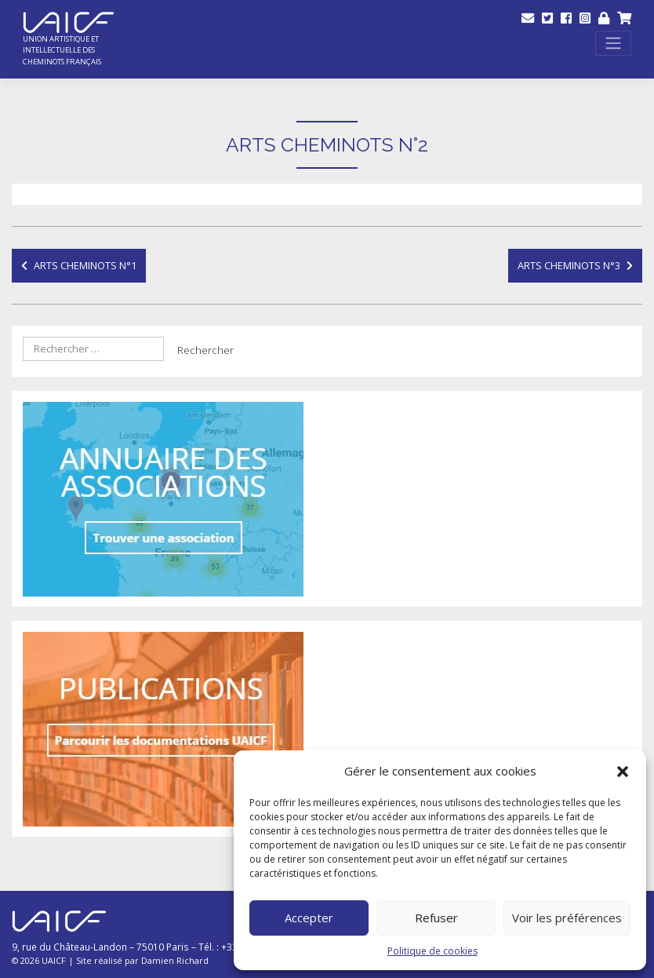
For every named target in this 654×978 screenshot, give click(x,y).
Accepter (309, 917)
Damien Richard (175, 960)
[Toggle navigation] (613, 44)
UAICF (54, 960)
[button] (622, 771)
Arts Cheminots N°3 (569, 265)
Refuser (436, 917)
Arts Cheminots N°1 (85, 265)
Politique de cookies (432, 951)
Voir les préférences (567, 917)
